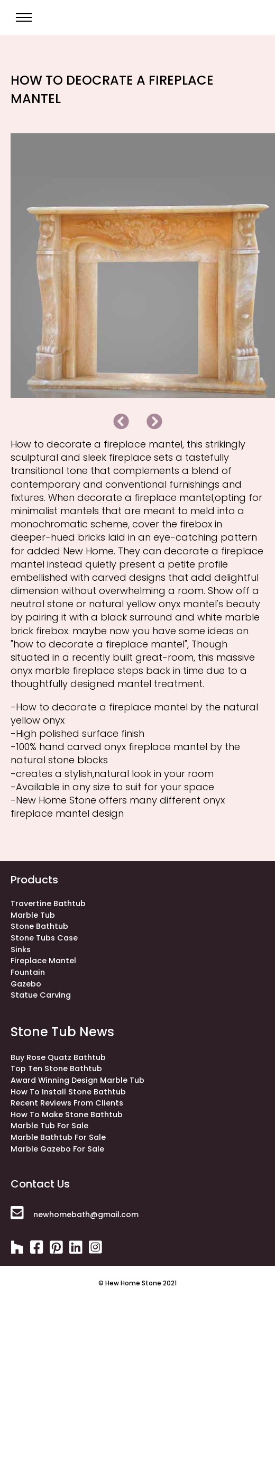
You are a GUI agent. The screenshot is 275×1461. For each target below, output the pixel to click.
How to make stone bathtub (67, 1114)
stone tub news (62, 1031)
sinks (21, 949)
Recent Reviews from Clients (67, 1103)
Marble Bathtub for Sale (58, 1137)
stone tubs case (44, 938)
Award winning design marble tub (77, 1080)
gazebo (26, 984)
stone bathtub (39, 926)
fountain (28, 972)
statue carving (41, 995)
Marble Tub (33, 915)
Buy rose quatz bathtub (58, 1057)
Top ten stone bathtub (56, 1068)
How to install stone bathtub (68, 1091)
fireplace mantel (43, 960)
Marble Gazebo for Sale (57, 1149)
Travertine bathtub (48, 903)
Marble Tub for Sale (49, 1125)
